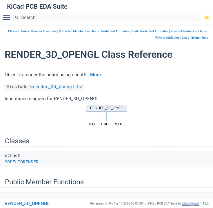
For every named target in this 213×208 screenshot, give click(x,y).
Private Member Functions (188, 31)
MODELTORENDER (22, 162)
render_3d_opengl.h (56, 87)
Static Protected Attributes (150, 31)
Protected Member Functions (79, 31)
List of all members (195, 38)
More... (97, 74)
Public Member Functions (39, 31)
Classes (13, 31)
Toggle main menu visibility (8, 15)
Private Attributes (167, 38)
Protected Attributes (115, 31)
